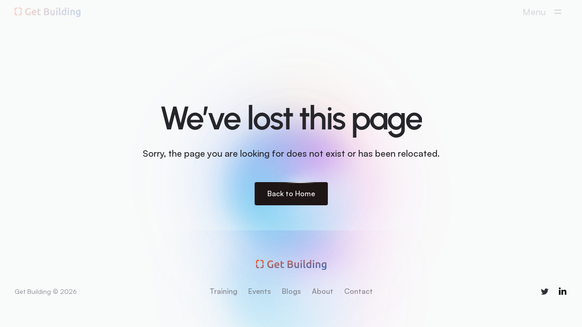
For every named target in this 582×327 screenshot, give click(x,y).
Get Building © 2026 (46, 291)
